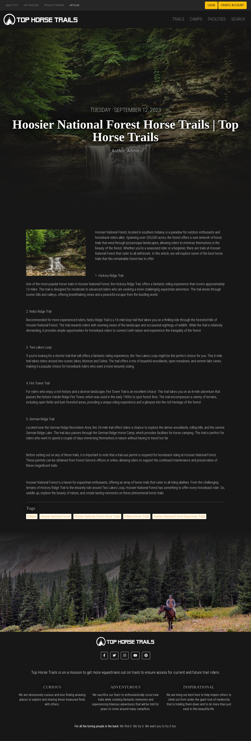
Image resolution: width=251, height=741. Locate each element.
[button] (104, 655)
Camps (196, 19)
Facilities (217, 19)
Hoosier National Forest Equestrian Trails (179, 516)
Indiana (31, 516)
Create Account (232, 5)
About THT (12, 5)
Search (238, 19)
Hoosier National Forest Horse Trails (97, 516)
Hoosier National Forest (55, 516)
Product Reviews (54, 5)
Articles (74, 5)
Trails (178, 19)
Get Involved (31, 5)
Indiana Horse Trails (136, 516)
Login (211, 5)
